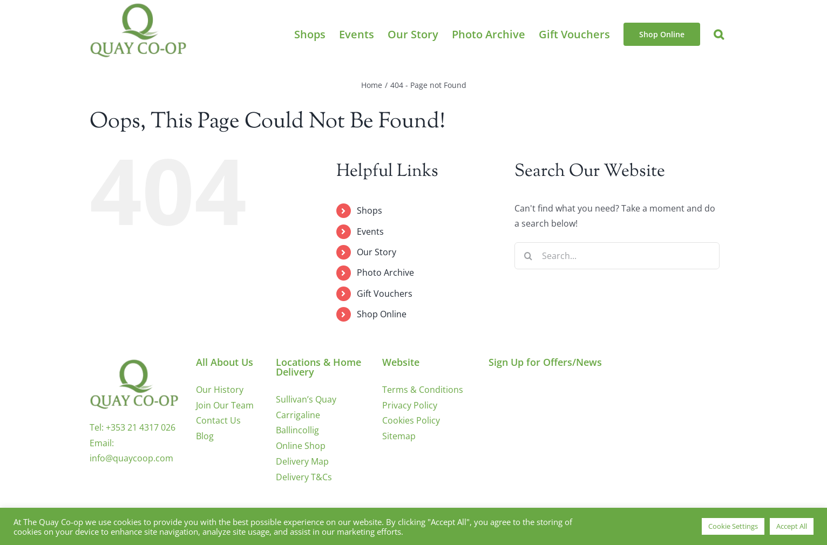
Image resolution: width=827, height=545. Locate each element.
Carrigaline (298, 415)
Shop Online (381, 314)
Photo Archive (385, 272)
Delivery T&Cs (304, 477)
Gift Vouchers (384, 293)
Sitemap (399, 436)
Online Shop (301, 446)
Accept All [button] (791, 526)
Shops (369, 210)
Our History (219, 390)
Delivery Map (302, 461)
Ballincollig (297, 430)
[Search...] (617, 255)
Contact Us (218, 420)
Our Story (376, 252)
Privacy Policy (409, 405)
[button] (719, 34)
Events (370, 231)
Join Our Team (225, 405)
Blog (205, 436)
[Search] (527, 255)
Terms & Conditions (422, 390)
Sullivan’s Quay (306, 399)
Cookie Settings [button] (733, 526)
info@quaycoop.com (131, 458)
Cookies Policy (411, 420)
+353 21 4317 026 (140, 427)
